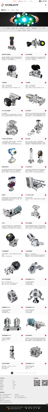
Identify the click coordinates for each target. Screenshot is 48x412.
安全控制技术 (22, 28)
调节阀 (13, 28)
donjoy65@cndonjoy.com (22, 397)
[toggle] (45, 5)
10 (30, 372)
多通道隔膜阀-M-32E (29, 363)
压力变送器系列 (28, 166)
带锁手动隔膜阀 (28, 223)
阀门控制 (8, 28)
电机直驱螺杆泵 (28, 335)
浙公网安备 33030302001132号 (14, 408)
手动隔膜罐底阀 (5, 251)
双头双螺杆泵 (28, 110)
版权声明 (21, 407)
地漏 (43, 28)
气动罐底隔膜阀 (28, 251)
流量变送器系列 (5, 166)
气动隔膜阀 (4, 82)
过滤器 (19, 30)
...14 (33, 372)
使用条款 (26, 407)
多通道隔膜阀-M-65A (29, 307)
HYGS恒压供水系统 (29, 195)
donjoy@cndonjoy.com (6, 397)
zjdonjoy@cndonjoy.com (7, 402)
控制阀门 (4, 195)
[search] (40, 1)
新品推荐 (1, 380)
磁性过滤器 (27, 138)
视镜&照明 (2, 386)
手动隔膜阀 (27, 82)
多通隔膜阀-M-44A (6, 307)
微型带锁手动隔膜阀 (6, 54)
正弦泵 (29, 30)
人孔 (40, 28)
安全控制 (1, 385)
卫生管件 (24, 30)
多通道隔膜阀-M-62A (6, 335)
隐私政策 (30, 407)
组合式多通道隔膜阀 (6, 279)
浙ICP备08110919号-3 (37, 407)
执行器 (14, 381)
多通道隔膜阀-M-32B (29, 279)
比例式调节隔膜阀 (5, 363)
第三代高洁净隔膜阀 (6, 110)
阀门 (17, 28)
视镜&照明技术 (34, 28)
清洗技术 (28, 28)
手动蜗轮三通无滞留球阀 (7, 138)
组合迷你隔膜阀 (28, 54)
